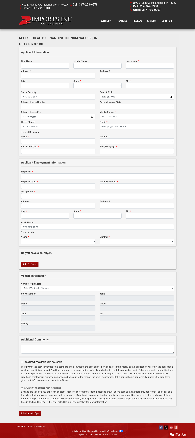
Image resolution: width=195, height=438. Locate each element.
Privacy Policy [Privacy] (40, 426)
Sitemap (101, 431)
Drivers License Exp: (31, 112)
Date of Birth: (106, 92)
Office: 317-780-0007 (145, 9)
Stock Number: (28, 293)
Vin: (102, 313)
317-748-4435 (113, 434)
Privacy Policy (78, 401)
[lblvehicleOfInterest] (97, 288)
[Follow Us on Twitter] (166, 427)
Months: (104, 136)
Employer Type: (29, 181)
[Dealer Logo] (46, 21)
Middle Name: (80, 61)
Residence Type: (29, 146)
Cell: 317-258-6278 (84, 4)
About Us (24, 426)
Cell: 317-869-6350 (144, 6)
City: (23, 81)
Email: (103, 121)
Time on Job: (27, 232)
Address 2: (105, 71)
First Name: (27, 61)
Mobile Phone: (107, 112)
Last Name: (131, 61)
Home (18, 426)
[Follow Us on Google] (176, 427)
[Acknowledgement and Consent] (22, 362)
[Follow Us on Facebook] (161, 427)
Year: (102, 293)
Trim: (23, 313)
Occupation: (27, 191)
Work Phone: (27, 222)
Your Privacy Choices (114, 431)
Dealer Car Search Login (79, 431)
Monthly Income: (108, 181)
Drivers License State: (111, 102)
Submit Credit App (30, 413)
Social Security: (29, 92)
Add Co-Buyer (30, 264)
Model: (103, 303)
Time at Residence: (31, 131)
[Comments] (97, 348)
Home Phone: (28, 121)
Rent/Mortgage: (108, 146)
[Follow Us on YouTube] (171, 427)
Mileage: (25, 323)
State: (76, 81)
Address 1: (26, 71)
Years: (24, 136)
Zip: (128, 81)
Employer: (26, 171)
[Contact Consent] (22, 388)
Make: (24, 303)
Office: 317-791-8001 (35, 7)
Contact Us (31, 426)
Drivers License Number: (33, 102)
